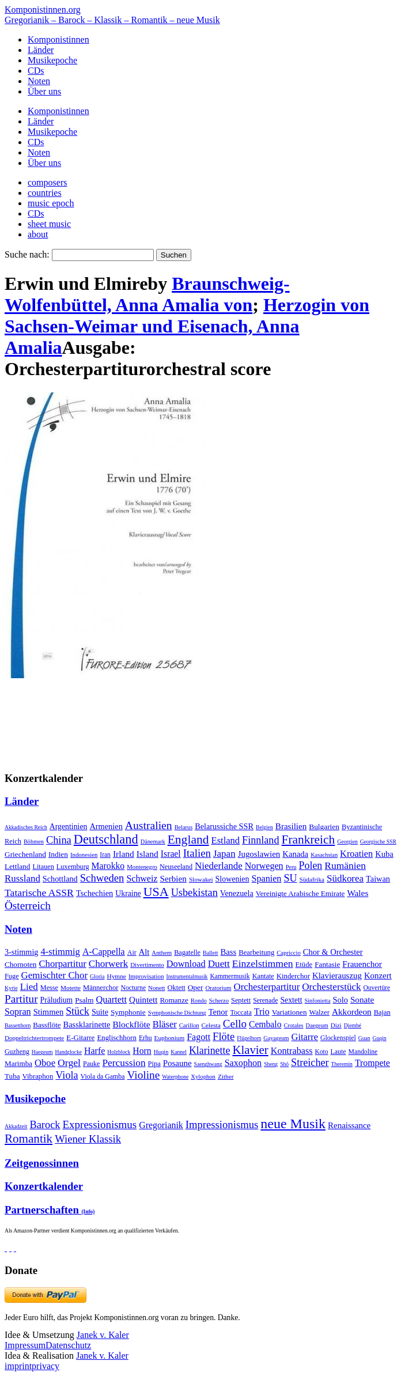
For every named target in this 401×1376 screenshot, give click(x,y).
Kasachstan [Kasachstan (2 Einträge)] (324, 855)
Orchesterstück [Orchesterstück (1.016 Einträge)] (331, 986)
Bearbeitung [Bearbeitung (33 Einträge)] (256, 952)
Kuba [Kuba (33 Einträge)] (384, 854)
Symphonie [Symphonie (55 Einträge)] (128, 1012)
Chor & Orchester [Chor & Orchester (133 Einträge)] (333, 952)
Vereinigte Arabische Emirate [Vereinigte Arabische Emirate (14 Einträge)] (300, 893)
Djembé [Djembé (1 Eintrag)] (352, 1025)
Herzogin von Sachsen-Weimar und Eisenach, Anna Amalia (187, 326)
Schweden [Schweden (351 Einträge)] (102, 878)
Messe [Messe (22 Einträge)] (49, 988)
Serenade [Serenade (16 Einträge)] (265, 1000)
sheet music (49, 224)
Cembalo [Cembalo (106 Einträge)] (265, 1024)
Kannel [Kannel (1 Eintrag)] (179, 1052)
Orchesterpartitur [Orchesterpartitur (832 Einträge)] (267, 986)
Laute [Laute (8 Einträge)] (338, 1052)
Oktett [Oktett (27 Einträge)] (177, 988)
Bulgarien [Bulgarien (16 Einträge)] (324, 826)
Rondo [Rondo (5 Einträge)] (199, 1000)
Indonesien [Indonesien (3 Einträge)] (83, 854)
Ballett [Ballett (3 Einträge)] (210, 953)
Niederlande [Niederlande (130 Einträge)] (219, 865)
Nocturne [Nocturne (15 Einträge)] (133, 988)
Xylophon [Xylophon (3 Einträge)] (203, 1076)
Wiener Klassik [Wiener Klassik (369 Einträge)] (88, 1139)
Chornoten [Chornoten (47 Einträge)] (20, 964)
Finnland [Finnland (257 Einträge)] (260, 840)
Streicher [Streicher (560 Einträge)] (310, 1062)
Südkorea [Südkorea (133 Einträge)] (345, 878)
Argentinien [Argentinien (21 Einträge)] (69, 826)
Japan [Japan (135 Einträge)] (224, 853)
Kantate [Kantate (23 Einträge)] (263, 976)
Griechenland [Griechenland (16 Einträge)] (25, 854)
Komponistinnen (58, 39)
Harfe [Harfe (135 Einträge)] (94, 1051)
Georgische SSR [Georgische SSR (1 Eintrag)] (378, 841)
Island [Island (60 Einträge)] (147, 854)
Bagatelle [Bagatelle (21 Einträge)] (187, 952)
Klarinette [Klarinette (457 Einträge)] (209, 1050)
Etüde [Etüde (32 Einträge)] (304, 965)
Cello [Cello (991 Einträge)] (235, 1024)
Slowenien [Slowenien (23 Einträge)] (232, 879)
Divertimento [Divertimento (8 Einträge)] (147, 964)
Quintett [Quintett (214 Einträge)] (143, 999)
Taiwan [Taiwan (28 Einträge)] (378, 878)
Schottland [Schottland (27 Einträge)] (60, 878)
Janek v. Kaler (103, 1335)
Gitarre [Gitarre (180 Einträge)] (305, 1036)
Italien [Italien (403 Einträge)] (197, 853)
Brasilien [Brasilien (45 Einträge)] (291, 826)
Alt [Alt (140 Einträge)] (144, 952)
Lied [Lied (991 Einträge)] (29, 986)
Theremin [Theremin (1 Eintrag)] (342, 1064)
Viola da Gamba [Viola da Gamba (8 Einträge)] (103, 1076)
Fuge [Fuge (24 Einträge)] (12, 976)
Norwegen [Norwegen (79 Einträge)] (264, 866)
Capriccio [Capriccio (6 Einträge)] (289, 952)
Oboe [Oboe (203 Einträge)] (45, 1062)
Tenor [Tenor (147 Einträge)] (218, 1011)
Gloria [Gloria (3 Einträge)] (97, 976)
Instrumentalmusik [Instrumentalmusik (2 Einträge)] (186, 976)
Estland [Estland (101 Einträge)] (225, 840)
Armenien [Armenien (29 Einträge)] (105, 826)
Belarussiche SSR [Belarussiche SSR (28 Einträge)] (224, 826)
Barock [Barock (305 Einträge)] (44, 1125)
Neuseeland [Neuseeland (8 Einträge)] (176, 867)
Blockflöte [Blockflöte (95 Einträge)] (131, 1024)
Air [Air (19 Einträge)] (132, 952)
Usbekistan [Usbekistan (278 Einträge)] (194, 892)
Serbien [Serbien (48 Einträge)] (173, 878)
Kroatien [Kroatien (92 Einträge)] (356, 853)
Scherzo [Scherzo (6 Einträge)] (219, 1000)
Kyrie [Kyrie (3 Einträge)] (11, 988)
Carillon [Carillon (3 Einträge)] (189, 1025)
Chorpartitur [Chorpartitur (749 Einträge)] (62, 963)
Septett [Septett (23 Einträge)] (241, 1000)
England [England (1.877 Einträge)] (188, 839)
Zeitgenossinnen (42, 1163)
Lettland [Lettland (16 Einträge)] (17, 866)
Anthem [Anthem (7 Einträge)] (162, 952)
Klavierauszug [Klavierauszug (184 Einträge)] (337, 975)
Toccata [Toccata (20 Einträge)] (240, 1012)
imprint (18, 1366)
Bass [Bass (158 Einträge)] (229, 952)
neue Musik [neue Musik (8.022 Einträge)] (293, 1123)
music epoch (51, 203)
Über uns (44, 91)
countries (45, 193)
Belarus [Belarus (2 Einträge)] (184, 827)
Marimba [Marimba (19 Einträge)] (18, 1063)
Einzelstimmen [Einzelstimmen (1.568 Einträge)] (262, 963)
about (38, 234)
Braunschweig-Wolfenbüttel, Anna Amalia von (147, 294)
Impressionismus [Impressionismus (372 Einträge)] (222, 1124)
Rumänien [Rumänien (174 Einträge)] (345, 865)
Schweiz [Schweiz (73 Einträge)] (141, 878)
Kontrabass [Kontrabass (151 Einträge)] (292, 1051)
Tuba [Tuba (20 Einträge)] (12, 1076)
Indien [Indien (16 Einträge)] (58, 854)
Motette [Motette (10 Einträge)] (70, 987)
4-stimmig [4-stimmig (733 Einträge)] (60, 951)
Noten (39, 81)
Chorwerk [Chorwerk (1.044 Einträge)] (108, 963)
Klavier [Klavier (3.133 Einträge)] (250, 1049)
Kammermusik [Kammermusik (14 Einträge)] (229, 976)
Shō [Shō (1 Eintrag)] (284, 1064)
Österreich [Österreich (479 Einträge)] (28, 905)
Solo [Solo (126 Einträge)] (340, 999)
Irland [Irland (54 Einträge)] (123, 854)
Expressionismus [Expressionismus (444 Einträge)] (99, 1124)
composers (47, 182)
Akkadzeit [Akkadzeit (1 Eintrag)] (16, 1126)
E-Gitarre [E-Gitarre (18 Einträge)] (80, 1037)
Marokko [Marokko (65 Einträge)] (108, 866)
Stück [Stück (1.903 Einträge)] (77, 1011)
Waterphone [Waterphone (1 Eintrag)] (175, 1076)
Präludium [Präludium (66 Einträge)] (56, 1000)
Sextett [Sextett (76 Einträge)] (291, 1000)
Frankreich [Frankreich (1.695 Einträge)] (308, 839)
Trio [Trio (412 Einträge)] (262, 1011)
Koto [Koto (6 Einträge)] (321, 1051)
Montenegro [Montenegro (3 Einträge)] (142, 866)
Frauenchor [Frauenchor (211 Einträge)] (362, 964)
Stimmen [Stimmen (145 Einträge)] (48, 1011)
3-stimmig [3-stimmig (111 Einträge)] (21, 952)
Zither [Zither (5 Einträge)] (226, 1076)
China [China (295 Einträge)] (58, 840)
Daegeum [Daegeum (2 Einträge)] (317, 1025)
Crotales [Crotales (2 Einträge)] (293, 1025)
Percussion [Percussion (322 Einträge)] (123, 1062)
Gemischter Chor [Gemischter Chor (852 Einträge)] (54, 975)
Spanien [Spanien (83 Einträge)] (266, 878)
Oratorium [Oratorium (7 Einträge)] (218, 987)
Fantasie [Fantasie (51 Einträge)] (327, 964)
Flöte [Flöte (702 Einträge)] (223, 1036)
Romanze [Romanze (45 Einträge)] (174, 1000)
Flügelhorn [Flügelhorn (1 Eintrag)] (249, 1038)
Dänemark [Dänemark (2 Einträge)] (153, 841)
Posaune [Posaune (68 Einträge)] (177, 1063)
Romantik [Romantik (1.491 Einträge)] (28, 1139)
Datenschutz (68, 1345)
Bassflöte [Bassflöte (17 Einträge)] (46, 1024)
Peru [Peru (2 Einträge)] (291, 867)
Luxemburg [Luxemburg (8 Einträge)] (72, 867)
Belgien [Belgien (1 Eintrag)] (264, 827)
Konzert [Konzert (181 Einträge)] (378, 975)
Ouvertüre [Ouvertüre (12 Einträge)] (377, 987)
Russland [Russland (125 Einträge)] (22, 878)
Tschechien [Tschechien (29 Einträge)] (94, 893)
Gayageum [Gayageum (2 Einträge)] (276, 1038)
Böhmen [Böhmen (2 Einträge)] (34, 841)
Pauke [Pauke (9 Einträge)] (91, 1064)
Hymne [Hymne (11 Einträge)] (116, 976)
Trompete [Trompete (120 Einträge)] (372, 1063)
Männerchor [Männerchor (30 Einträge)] (100, 988)
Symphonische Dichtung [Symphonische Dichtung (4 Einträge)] (177, 1013)
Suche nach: (27, 254)
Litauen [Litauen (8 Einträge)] (43, 867)
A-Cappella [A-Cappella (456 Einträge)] (103, 952)
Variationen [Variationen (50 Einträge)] (289, 1012)
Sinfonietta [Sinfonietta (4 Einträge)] (318, 1000)
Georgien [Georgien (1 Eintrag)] (347, 841)
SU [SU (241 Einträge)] (290, 878)
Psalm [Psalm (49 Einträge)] (84, 1000)
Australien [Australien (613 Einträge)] (148, 825)
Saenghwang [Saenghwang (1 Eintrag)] (208, 1064)
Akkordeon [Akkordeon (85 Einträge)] (352, 1011)
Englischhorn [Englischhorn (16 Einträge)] (117, 1038)
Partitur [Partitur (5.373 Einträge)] (21, 999)
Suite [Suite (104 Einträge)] (100, 1011)
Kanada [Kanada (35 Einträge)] (295, 854)
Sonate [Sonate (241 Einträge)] (362, 999)
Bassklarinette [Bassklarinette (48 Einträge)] (87, 1024)
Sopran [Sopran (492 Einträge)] (18, 1011)
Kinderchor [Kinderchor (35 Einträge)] (293, 976)
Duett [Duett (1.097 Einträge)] (219, 963)
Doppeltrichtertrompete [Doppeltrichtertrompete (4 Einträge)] (34, 1037)
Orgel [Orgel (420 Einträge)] (69, 1062)
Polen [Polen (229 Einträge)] (311, 865)
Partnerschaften (49, 1210)
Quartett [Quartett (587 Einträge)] (111, 999)
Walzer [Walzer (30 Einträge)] (319, 1012)
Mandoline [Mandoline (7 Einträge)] (363, 1052)
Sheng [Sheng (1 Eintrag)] (271, 1064)
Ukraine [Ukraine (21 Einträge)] (128, 893)
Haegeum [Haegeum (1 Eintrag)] (42, 1052)
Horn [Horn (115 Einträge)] (142, 1051)
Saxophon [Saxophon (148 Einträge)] (243, 1063)
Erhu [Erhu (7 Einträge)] (145, 1038)
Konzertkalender (44, 1186)
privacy (45, 1366)
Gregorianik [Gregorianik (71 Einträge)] (161, 1125)
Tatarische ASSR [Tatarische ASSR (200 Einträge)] (39, 892)
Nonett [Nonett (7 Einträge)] (156, 987)
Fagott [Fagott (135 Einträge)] (198, 1037)
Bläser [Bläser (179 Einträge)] (165, 1024)
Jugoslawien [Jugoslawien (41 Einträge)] (259, 854)
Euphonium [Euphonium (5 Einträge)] (169, 1037)
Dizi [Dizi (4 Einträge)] (336, 1025)
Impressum (25, 1345)
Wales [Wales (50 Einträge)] (357, 893)
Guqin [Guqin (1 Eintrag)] (380, 1038)
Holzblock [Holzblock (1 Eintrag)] (118, 1052)
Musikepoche (52, 60)
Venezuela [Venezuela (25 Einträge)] (237, 893)
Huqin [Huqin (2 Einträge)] (161, 1052)
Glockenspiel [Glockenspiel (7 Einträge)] (338, 1038)
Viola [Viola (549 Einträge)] (66, 1075)
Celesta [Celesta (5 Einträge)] (211, 1025)
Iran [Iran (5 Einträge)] (105, 854)
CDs (36, 70)
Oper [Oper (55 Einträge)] (195, 987)
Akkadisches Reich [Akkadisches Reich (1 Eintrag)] (26, 827)
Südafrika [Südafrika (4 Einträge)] (311, 879)
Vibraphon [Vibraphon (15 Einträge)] (38, 1076)
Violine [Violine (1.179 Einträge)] (143, 1075)
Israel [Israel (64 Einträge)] (171, 854)
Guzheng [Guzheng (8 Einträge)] (17, 1052)
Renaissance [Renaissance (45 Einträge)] (349, 1125)
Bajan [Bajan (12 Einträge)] (382, 1012)
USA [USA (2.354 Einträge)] (156, 891)
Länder (41, 50)
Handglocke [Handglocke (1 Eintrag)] (68, 1052)
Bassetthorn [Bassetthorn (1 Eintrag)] (18, 1025)
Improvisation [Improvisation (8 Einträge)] (146, 976)
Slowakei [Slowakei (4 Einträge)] (201, 879)
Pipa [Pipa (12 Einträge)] (154, 1064)
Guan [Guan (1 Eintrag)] (364, 1038)
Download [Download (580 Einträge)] (186, 963)
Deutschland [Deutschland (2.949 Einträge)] (106, 839)
